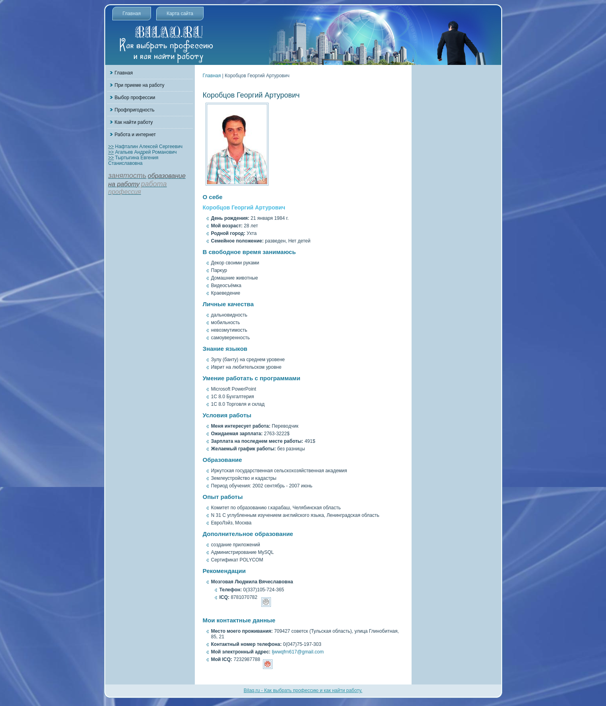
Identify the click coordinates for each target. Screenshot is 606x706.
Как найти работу (134, 122)
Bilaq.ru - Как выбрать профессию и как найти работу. (303, 690)
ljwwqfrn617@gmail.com (298, 652)
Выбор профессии (135, 97)
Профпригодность (135, 110)
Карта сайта (180, 13)
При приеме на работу (140, 85)
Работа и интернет (135, 134)
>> (111, 146)
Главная (132, 13)
